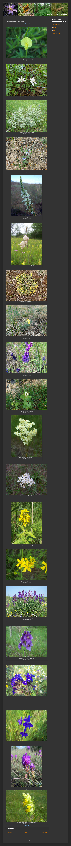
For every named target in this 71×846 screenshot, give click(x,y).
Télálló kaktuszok (56, 31)
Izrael (54, 30)
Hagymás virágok (56, 33)
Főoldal (26, 832)
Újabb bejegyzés (8, 832)
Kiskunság (55, 27)
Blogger (40, 840)
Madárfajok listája (56, 24)
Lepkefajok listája (56, 26)
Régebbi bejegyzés (44, 832)
